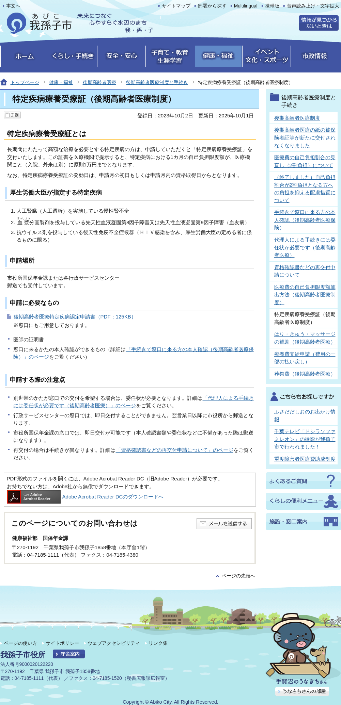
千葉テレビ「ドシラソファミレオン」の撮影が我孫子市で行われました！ (305, 438)
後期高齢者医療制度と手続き (157, 82)
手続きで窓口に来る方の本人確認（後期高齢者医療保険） (305, 219)
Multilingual (246, 6)
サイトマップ (176, 6)
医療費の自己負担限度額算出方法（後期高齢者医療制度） (305, 294)
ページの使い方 (20, 643)
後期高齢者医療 (99, 82)
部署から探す (212, 6)
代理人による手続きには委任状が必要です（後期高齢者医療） (305, 247)
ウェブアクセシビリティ (114, 643)
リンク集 (158, 643)
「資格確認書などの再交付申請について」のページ (174, 450)
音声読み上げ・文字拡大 (313, 6)
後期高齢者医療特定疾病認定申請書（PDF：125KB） (75, 316)
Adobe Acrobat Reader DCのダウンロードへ (85, 496)
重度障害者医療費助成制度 (305, 459)
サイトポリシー (62, 643)
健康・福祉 (61, 82)
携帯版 (272, 6)
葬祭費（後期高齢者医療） (305, 374)
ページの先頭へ (238, 575)
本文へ (13, 6)
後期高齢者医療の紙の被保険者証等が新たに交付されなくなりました (305, 137)
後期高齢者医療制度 (297, 118)
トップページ (25, 82)
